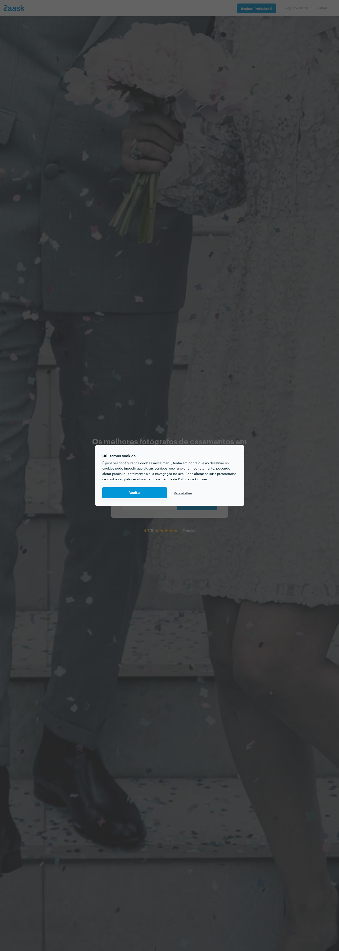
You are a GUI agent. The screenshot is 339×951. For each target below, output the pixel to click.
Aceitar (134, 493)
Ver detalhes (183, 493)
